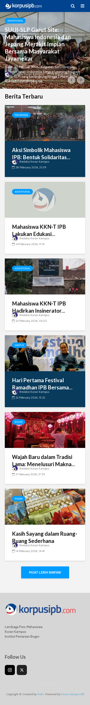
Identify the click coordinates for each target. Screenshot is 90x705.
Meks (40, 694)
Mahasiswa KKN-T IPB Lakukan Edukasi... (39, 230)
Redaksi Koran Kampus (24, 74)
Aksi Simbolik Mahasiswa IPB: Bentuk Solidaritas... (41, 153)
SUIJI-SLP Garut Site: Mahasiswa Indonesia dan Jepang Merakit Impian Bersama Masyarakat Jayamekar (38, 44)
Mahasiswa (21, 115)
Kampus (19, 345)
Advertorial (15, 20)
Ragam (19, 498)
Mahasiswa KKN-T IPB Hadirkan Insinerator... (39, 307)
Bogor (19, 421)
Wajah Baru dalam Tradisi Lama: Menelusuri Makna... (43, 460)
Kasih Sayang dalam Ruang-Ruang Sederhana (44, 537)
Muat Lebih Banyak (45, 572)
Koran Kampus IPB (72, 694)
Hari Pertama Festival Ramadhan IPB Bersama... (42, 384)
